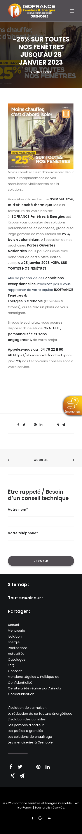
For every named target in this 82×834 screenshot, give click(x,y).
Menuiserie (16, 630)
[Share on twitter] (24, 424)
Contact (15, 671)
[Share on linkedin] (41, 424)
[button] (72, 11)
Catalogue (17, 659)
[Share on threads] (29, 423)
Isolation (15, 636)
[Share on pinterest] (35, 424)
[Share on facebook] (18, 424)
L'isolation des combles (27, 719)
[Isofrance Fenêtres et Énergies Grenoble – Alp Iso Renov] (32, 11)
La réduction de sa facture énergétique (40, 713)
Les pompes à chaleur (26, 725)
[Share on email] (63, 424)
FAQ (11, 665)
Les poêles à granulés (25, 730)
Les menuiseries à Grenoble (30, 742)
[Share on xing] (58, 424)
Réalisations (18, 647)
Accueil (41, 460)
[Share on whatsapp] (46, 423)
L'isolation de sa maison (27, 707)
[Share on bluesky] (52, 423)
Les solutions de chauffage (30, 736)
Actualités (16, 653)
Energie (14, 642)
